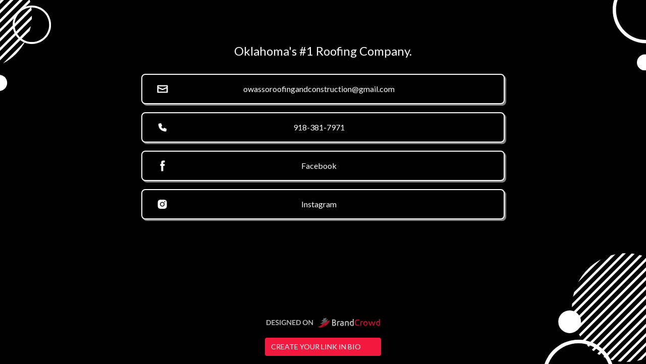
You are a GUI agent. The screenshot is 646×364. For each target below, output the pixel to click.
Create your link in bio (323, 346)
